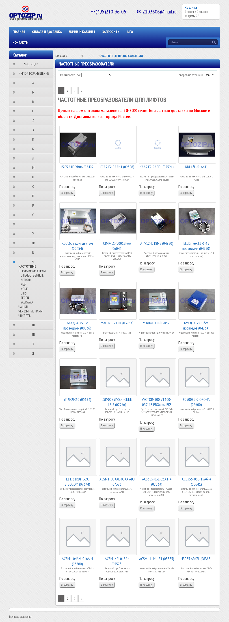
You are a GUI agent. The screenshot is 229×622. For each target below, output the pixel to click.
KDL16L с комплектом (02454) (77, 245)
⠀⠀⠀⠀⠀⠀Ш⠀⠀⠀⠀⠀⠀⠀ (35, 325)
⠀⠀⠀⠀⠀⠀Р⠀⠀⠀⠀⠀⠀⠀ (34, 205)
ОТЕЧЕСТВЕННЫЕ (32, 275)
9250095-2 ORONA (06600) (196, 401)
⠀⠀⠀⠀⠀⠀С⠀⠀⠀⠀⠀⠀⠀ (34, 214)
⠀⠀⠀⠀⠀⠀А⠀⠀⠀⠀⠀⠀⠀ (34, 83)
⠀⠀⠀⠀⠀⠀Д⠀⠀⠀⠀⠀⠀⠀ (34, 120)
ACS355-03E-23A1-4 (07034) (156, 481)
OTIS (24, 293)
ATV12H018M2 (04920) (156, 243)
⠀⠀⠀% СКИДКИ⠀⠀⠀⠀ (32, 64)
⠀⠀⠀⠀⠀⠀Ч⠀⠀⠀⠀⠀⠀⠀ (34, 262)
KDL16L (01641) (196, 166)
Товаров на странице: (190, 75)
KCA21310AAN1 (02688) (117, 166)
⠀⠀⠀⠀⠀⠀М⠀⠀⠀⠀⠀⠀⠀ (34, 167)
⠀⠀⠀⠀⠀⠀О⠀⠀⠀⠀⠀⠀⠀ (34, 186)
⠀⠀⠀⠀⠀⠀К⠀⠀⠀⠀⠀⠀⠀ (34, 148)
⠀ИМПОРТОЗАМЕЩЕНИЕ (32, 73)
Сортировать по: (70, 75)
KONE (24, 288)
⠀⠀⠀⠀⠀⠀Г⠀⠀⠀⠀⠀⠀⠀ (34, 111)
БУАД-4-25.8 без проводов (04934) (196, 325)
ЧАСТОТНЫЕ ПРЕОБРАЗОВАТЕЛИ (32, 268)
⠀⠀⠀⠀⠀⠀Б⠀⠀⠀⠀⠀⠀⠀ (34, 92)
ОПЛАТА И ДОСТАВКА (47, 31)
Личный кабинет (82, 31)
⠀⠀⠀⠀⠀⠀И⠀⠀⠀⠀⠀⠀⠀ (34, 139)
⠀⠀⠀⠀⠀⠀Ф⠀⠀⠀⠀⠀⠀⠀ (35, 243)
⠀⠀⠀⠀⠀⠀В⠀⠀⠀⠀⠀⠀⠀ (34, 101)
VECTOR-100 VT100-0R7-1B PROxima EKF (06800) (156, 401)
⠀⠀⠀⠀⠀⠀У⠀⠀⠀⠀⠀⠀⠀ (34, 233)
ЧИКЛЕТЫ (24, 315)
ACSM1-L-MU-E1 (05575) (156, 558)
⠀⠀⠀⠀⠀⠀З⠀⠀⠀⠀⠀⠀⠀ (34, 130)
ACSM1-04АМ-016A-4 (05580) (77, 561)
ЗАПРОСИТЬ (110, 31)
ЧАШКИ (23, 306)
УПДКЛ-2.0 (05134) (77, 399)
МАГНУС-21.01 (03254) (117, 322)
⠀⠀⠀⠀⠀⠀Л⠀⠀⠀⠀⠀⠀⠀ (34, 158)
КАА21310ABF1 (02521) (157, 166)
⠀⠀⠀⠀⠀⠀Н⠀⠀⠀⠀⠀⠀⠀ (34, 177)
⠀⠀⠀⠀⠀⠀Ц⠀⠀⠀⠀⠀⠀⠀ (34, 252)
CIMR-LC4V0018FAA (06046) (117, 245)
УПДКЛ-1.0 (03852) (157, 322)
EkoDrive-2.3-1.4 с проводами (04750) (196, 245)
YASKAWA (27, 302)
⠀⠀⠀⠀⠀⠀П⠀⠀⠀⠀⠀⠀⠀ (34, 196)
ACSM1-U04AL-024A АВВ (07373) (117, 481)
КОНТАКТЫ (20, 42)
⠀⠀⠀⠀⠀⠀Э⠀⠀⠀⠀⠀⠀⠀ (34, 344)
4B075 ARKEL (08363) (196, 558)
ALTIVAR (26, 279)
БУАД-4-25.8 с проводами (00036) (77, 325)
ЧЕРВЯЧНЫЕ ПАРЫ (30, 311)
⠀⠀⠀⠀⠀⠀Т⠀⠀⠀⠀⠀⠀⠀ (34, 224)
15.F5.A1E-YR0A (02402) (77, 166)
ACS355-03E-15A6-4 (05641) (196, 481)
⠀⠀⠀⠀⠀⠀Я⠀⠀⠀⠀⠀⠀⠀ (34, 353)
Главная (19, 31)
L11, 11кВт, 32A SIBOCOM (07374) (77, 481)
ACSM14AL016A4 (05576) (117, 561)
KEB (23, 284)
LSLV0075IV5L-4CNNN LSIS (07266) (117, 401)
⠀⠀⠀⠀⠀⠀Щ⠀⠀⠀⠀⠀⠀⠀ (35, 334)
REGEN (25, 297)
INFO (129, 31)
